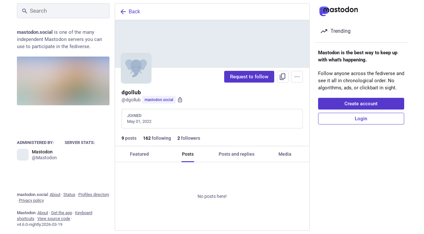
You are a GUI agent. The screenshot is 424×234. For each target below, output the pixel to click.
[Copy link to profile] (283, 77)
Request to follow (249, 77)
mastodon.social (159, 100)
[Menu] (297, 77)
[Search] (63, 10)
